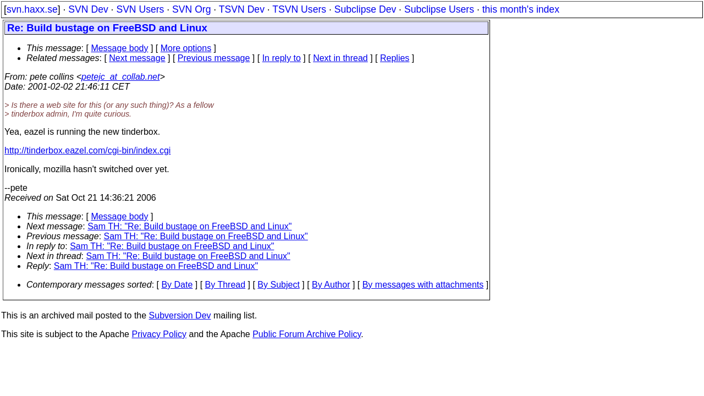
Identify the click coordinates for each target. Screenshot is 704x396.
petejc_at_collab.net (120, 76)
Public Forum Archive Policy (306, 334)
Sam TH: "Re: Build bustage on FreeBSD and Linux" (189, 226)
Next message (137, 58)
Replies (394, 58)
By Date (177, 284)
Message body (119, 48)
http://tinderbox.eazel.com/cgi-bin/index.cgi (87, 150)
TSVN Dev (242, 9)
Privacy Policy (158, 334)
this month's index (520, 9)
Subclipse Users (439, 9)
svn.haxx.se (32, 9)
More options (186, 48)
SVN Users (140, 9)
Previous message (214, 58)
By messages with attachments (423, 284)
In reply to (281, 58)
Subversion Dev (180, 315)
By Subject (278, 284)
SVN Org (191, 9)
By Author (331, 284)
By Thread (225, 284)
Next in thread (340, 58)
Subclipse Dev (365, 9)
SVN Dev (88, 9)
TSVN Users (299, 9)
